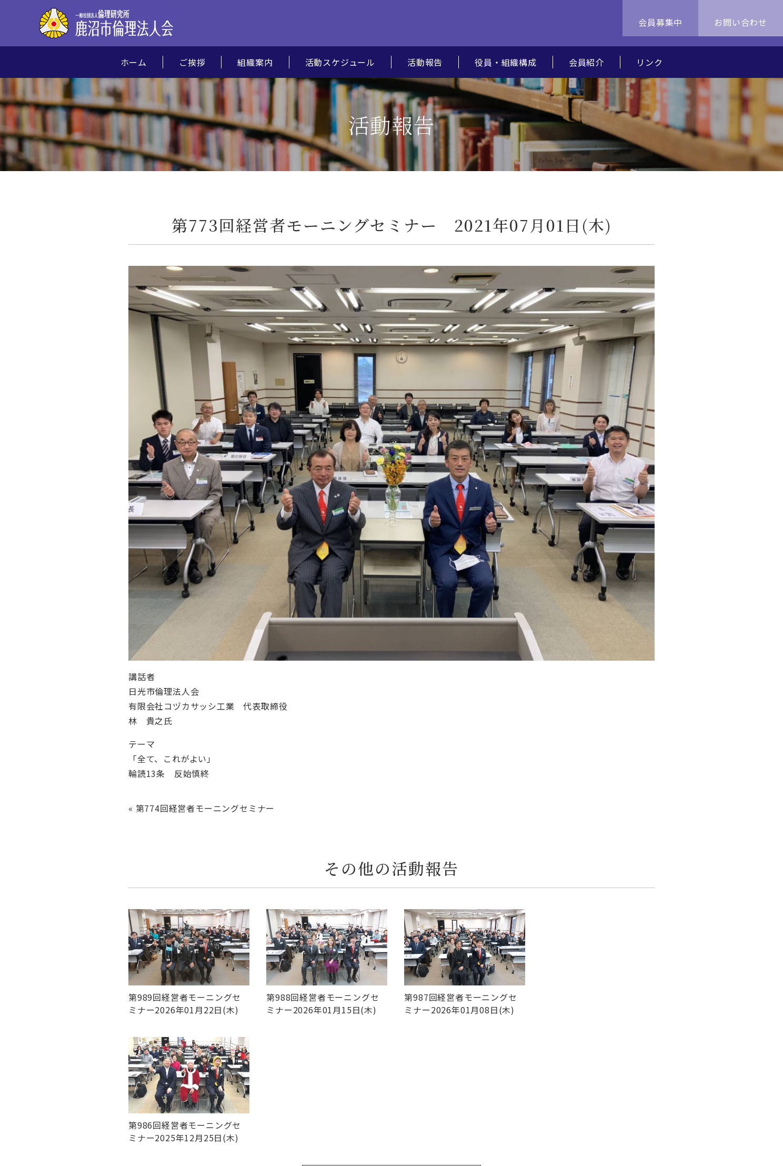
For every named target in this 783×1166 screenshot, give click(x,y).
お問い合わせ (740, 22)
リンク (649, 62)
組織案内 (255, 62)
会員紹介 (586, 62)
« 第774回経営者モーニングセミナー (201, 808)
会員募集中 (660, 22)
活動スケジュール (340, 62)
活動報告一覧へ (391, 1050)
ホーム (134, 62)
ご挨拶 (192, 62)
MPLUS (733, 1145)
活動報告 (425, 62)
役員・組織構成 (506, 62)
